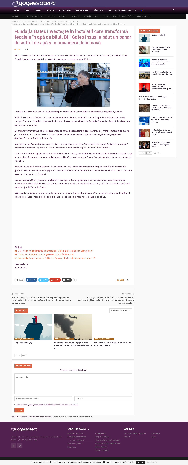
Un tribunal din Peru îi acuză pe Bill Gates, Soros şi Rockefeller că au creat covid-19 (54, 258)
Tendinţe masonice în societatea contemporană (24, 338)
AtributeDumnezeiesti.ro (76, 437)
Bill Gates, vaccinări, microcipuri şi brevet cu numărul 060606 (44, 254)
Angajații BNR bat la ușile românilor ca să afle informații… (160, 49)
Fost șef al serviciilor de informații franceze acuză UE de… (161, 132)
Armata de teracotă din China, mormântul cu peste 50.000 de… (161, 107)
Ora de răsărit (127, 16)
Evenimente (75, 16)
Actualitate (16, 16)
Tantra (38, 10)
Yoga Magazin (100, 433)
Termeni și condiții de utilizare (135, 433)
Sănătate (98, 10)
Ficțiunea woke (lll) (158, 35)
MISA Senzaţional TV (75, 433)
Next (24, 355)
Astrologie (65, 10)
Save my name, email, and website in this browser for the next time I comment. (47, 404)
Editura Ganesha (101, 447)
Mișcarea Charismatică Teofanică (107, 440)
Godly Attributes (78, 440)
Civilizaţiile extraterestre (122, 10)
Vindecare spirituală (74, 443)
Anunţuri (51, 16)
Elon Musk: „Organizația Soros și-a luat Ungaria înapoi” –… (160, 144)
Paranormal (82, 10)
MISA (96, 16)
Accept (140, 462)
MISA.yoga (71, 447)
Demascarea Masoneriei (34, 16)
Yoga (26, 10)
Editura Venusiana (101, 450)
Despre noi (63, 16)
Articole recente (144, 16)
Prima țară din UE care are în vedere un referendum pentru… (162, 120)
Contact (105, 16)
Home (16, 10)
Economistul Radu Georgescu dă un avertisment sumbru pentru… (162, 86)
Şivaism (50, 10)
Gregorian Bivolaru (102, 437)
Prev (17, 355)
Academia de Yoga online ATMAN (108, 443)
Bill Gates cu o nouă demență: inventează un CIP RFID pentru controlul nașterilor (53, 250)
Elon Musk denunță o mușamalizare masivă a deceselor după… (160, 62)
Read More (152, 462)
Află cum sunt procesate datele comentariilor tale (73, 416)
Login (115, 16)
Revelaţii (87, 16)
